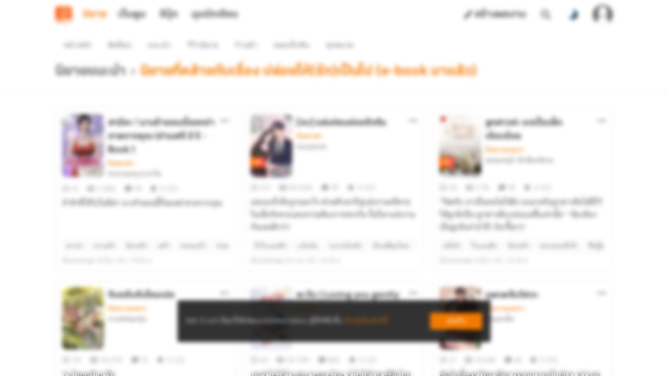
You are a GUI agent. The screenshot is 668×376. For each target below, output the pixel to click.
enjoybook (311, 128)
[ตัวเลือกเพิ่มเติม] (224, 102)
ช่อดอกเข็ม (499, 281)
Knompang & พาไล (134, 155)
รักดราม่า (121, 144)
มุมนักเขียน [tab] (215, 14)
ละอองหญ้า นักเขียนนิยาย (519, 141)
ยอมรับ (456, 321)
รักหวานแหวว (504, 131)
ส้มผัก (304, 281)
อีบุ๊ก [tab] (169, 14)
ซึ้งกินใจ (307, 271)
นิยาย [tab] (95, 14)
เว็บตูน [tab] (132, 14)
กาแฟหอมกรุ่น (127, 281)
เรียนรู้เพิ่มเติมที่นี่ (365, 321)
